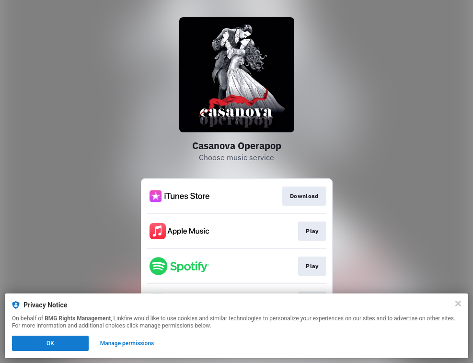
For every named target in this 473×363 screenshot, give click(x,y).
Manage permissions (127, 343)
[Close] (458, 303)
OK (50, 343)
